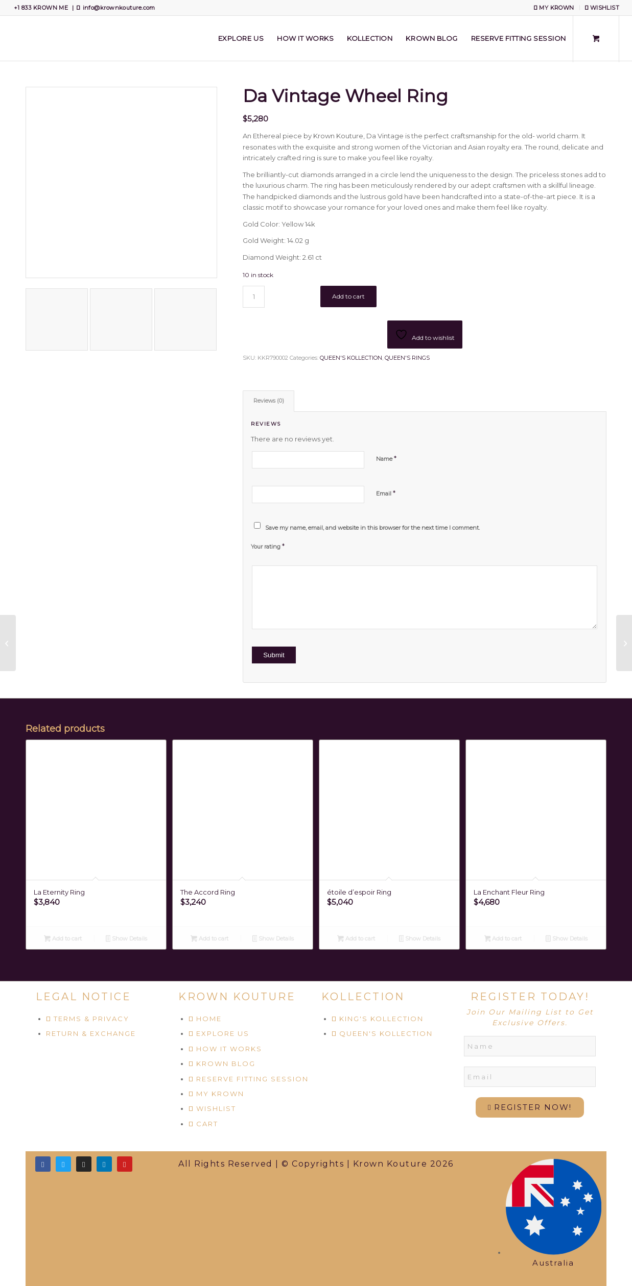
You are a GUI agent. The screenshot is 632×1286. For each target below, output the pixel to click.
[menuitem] (554, 7)
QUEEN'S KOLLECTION (351, 357)
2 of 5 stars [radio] (259, 555)
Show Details (127, 939)
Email (385, 493)
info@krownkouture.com (119, 7)
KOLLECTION (363, 997)
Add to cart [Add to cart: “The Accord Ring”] (209, 939)
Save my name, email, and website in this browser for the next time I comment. (372, 527)
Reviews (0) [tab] (268, 401)
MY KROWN (554, 7)
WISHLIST (602, 7)
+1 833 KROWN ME (41, 7)
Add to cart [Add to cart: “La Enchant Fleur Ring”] (503, 939)
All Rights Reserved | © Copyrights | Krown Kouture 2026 (316, 1164)
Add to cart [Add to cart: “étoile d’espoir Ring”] (356, 939)
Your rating (268, 546)
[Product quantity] (254, 297)
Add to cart (348, 296)
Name (386, 458)
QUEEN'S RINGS (407, 357)
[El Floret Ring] (624, 643)
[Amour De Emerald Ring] (8, 643)
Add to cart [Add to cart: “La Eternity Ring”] (63, 939)
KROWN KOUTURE (237, 997)
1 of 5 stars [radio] (255, 555)
